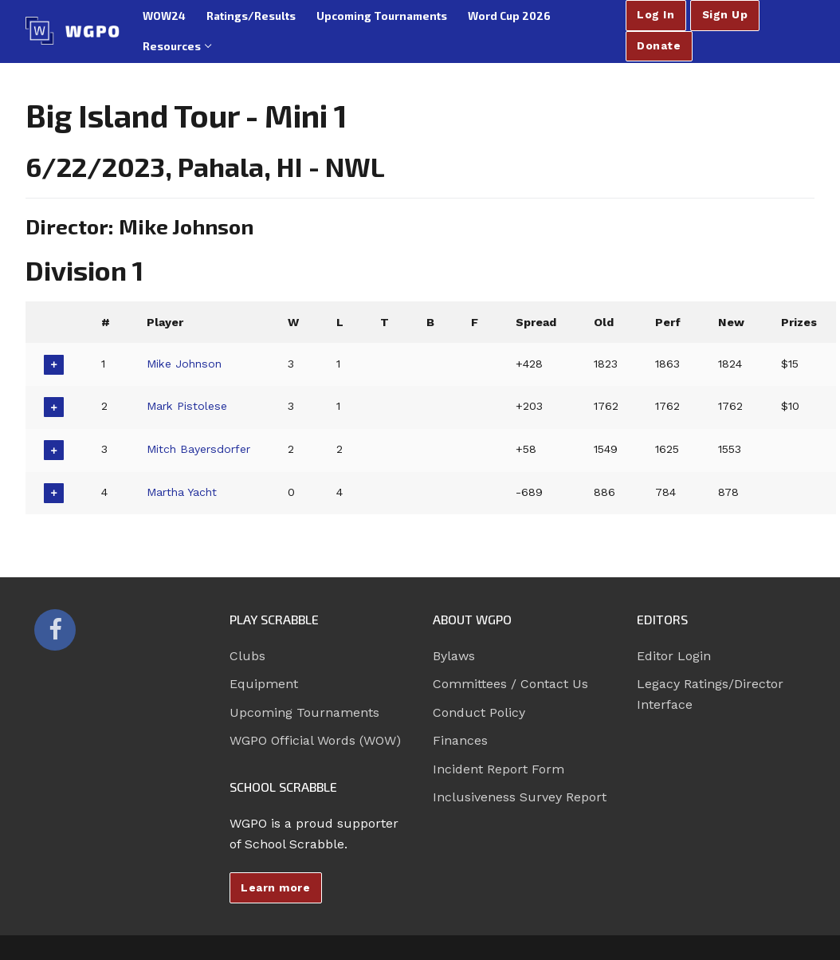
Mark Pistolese (188, 405)
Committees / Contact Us (510, 683)
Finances (460, 740)
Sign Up (725, 14)
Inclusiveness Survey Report (519, 797)
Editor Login (674, 655)
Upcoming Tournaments (304, 712)
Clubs (247, 655)
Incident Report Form (498, 769)
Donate (659, 45)
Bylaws (454, 655)
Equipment (264, 683)
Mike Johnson (186, 363)
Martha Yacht (184, 492)
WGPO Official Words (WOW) (315, 740)
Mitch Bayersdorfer (200, 449)
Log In (655, 14)
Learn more (275, 887)
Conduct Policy (479, 712)
